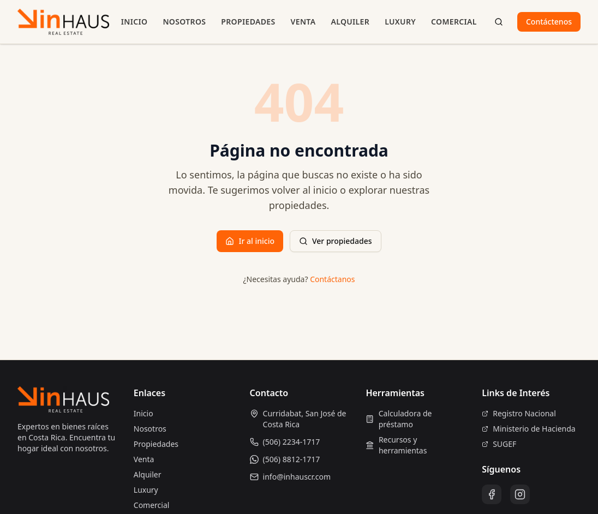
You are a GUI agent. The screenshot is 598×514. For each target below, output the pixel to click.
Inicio (134, 21)
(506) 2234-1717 (291, 442)
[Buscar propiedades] (499, 22)
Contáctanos (332, 279)
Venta (303, 21)
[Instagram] (520, 494)
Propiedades (248, 21)
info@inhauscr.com (297, 476)
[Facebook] (491, 494)
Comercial (454, 21)
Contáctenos (549, 21)
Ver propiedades (335, 241)
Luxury (400, 21)
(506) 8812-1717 (291, 459)
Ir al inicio (249, 241)
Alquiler (350, 21)
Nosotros (184, 21)
